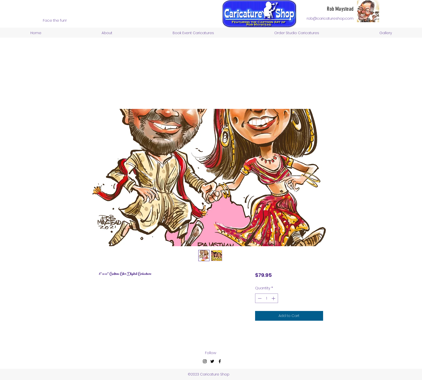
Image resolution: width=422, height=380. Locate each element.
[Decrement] (259, 298)
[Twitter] (212, 361)
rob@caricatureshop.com (330, 18)
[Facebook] (219, 361)
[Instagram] (204, 361)
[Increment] (274, 298)
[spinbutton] (266, 298)
